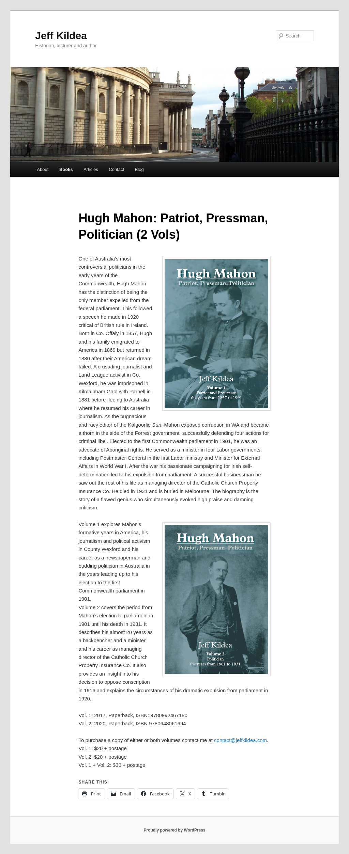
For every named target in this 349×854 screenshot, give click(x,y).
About (42, 169)
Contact (116, 169)
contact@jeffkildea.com (240, 740)
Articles (91, 169)
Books (66, 169)
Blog (139, 169)
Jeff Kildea (61, 35)
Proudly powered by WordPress (174, 830)
